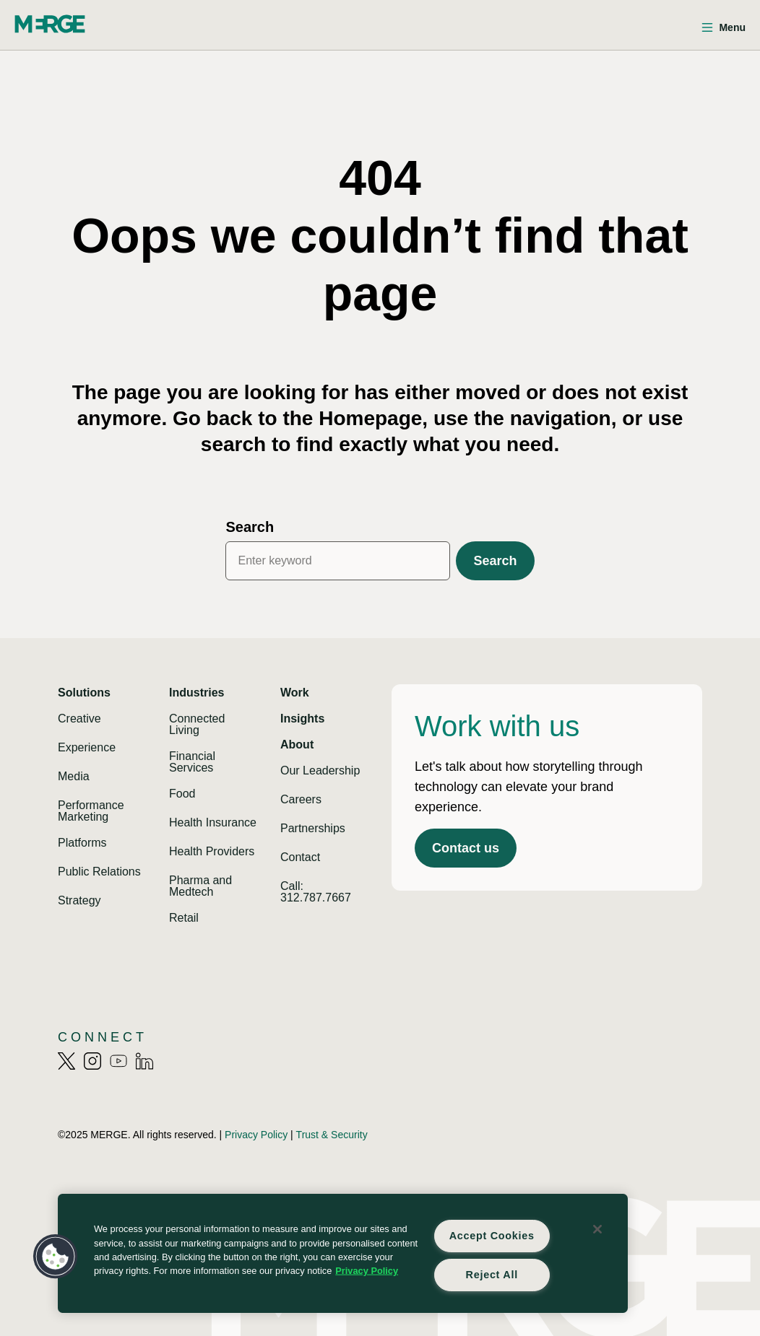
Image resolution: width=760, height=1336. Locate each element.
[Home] (49, 23)
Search (249, 527)
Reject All (492, 1274)
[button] (56, 1257)
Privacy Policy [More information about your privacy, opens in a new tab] (366, 1270)
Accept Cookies (492, 1235)
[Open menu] (723, 27)
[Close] (597, 1229)
